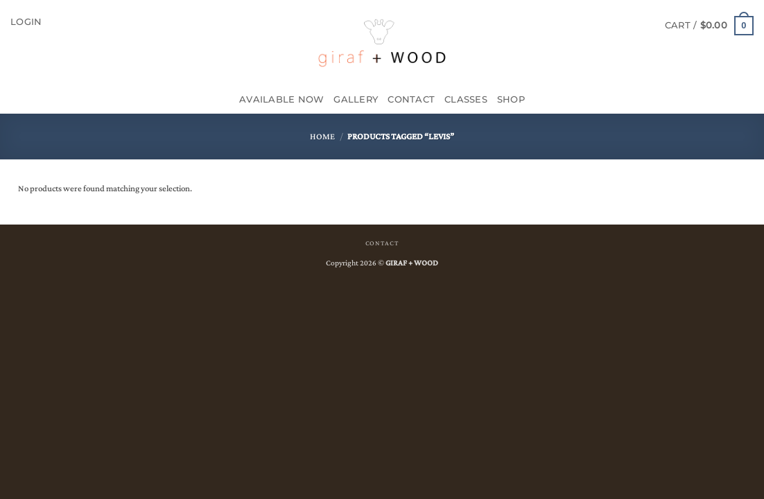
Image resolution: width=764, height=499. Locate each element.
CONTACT (382, 243)
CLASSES (465, 99)
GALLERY (355, 99)
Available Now (281, 99)
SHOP (511, 99)
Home (322, 137)
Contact (411, 99)
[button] (26, 22)
